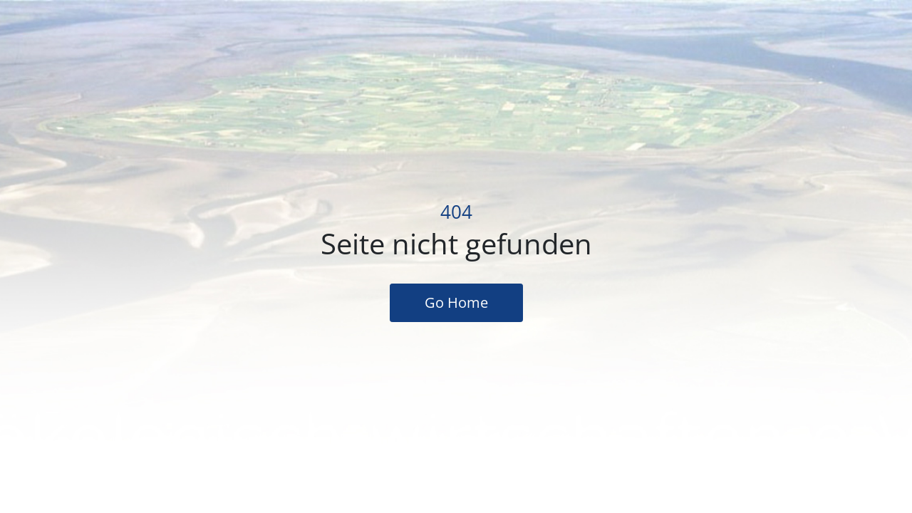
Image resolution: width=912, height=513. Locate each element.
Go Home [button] (456, 302)
